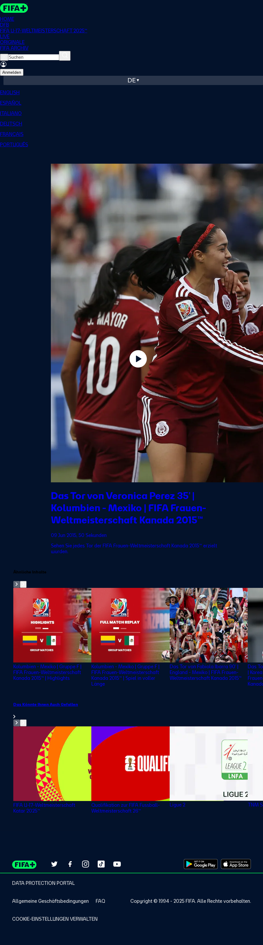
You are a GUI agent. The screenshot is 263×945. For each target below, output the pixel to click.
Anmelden (11, 72)
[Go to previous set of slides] (16, 584)
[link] (138, 710)
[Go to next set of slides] (23, 584)
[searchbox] (33, 57)
